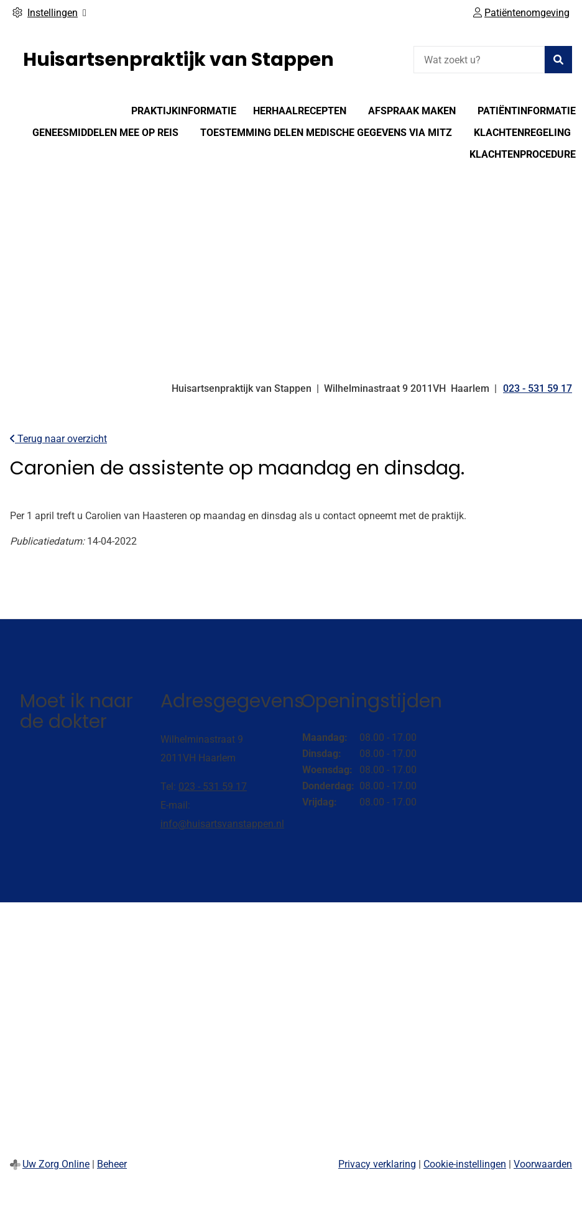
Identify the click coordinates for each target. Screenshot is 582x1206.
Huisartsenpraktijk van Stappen (178, 60)
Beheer (112, 1164)
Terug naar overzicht (58, 439)
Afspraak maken (412, 111)
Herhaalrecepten (299, 111)
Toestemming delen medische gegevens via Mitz (326, 132)
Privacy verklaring (377, 1164)
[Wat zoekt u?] (479, 59)
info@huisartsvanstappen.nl (222, 824)
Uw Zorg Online (56, 1164)
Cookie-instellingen (464, 1164)
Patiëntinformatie (527, 111)
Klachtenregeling (522, 132)
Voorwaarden (543, 1164)
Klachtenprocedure (522, 154)
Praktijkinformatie (183, 111)
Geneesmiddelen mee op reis (105, 132)
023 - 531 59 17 (212, 786)
